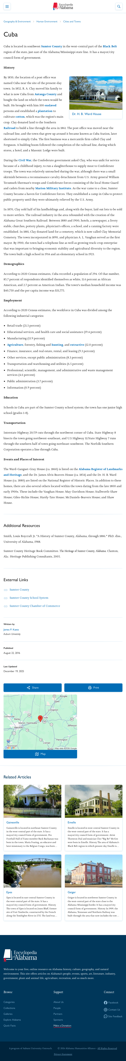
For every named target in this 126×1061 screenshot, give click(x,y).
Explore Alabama (12, 1019)
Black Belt (110, 46)
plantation (11, 116)
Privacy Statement (63, 1053)
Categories (9, 1001)
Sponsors (58, 1019)
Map (40, 753)
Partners (58, 1013)
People (57, 1007)
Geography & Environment (17, 21)
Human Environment (47, 21)
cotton (39, 116)
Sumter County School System (29, 597)
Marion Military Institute (53, 188)
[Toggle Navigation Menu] (7, 6)
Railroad (31, 128)
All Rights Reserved (107, 1047)
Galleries (8, 1013)
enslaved (15, 111)
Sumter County (52, 46)
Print (59, 687)
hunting (57, 344)
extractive (78, 344)
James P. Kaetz (11, 629)
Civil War (25, 160)
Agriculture (15, 344)
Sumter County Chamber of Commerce (35, 605)
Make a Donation (62, 1025)
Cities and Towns (73, 21)
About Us (59, 1001)
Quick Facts (10, 1025)
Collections (9, 1007)
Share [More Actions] (21, 687)
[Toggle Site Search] (118, 6)
